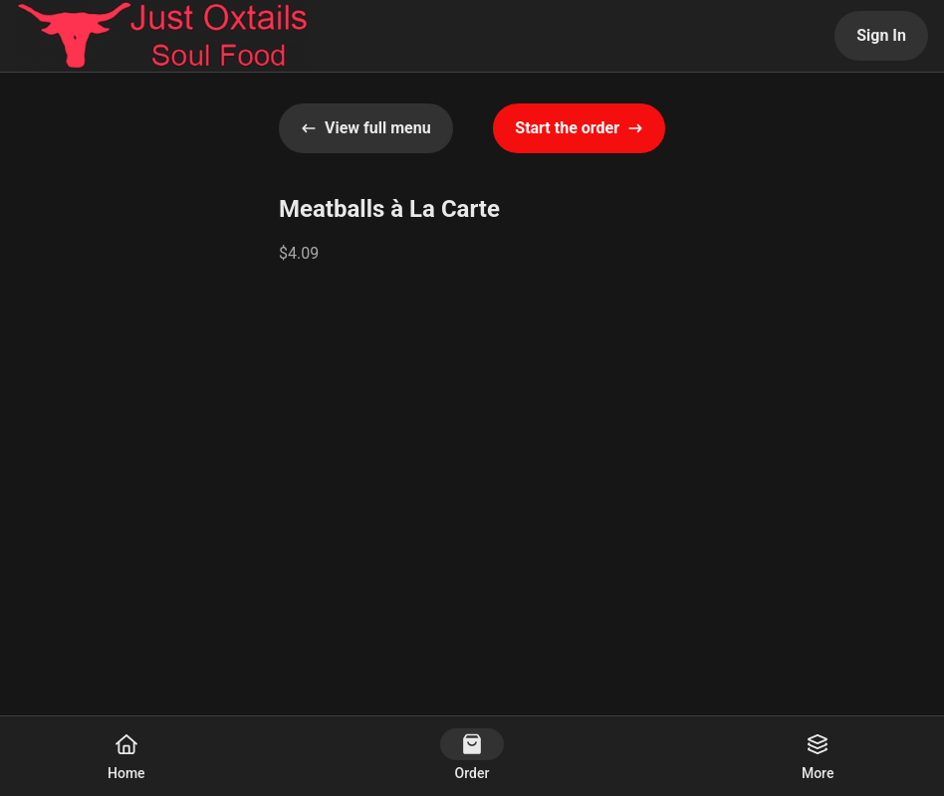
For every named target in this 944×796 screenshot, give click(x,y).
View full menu (366, 127)
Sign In (881, 35)
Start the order (579, 127)
